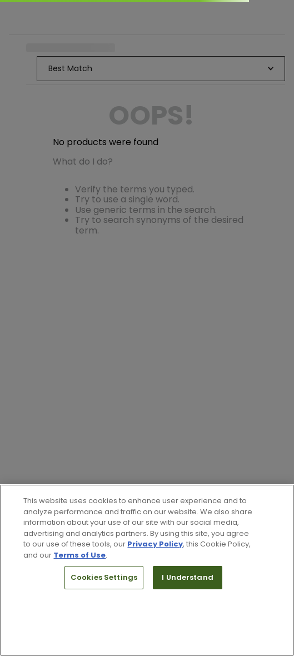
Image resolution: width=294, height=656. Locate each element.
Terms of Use (79, 555)
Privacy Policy (155, 544)
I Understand (187, 577)
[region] (147, 570)
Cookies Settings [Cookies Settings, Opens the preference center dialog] (104, 577)
